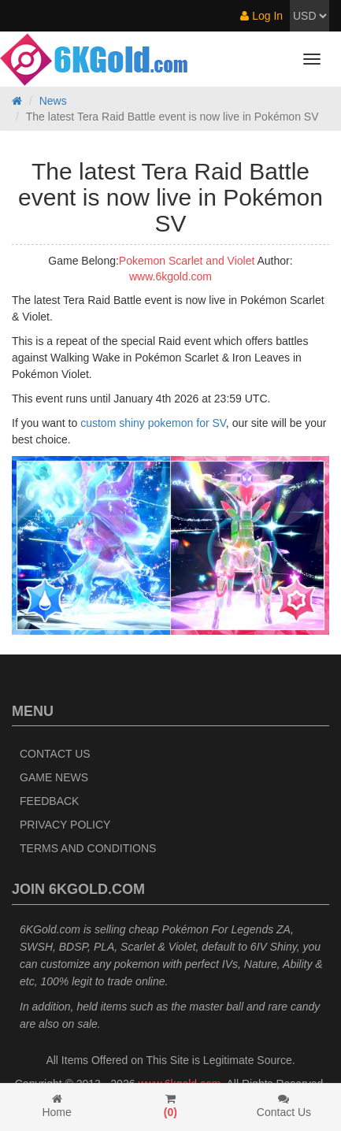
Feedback (49, 801)
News (53, 101)
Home (56, 1105)
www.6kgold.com (170, 276)
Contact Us (55, 753)
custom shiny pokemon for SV (153, 423)
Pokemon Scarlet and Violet (187, 260)
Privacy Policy (65, 824)
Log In (261, 15)
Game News (54, 777)
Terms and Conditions (88, 848)
